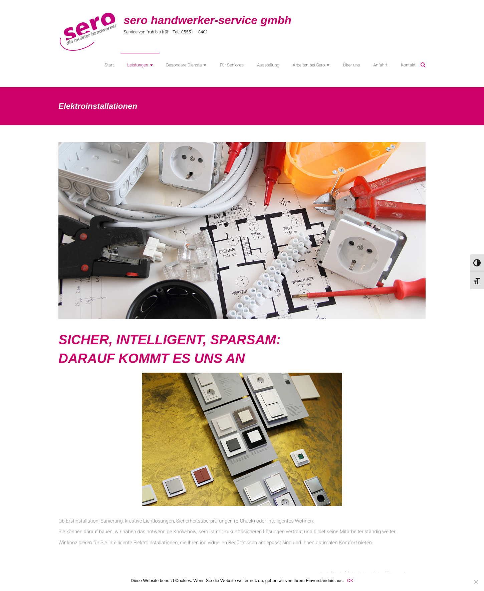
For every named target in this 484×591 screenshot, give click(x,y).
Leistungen (137, 64)
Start (109, 64)
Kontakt (408, 64)
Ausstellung (268, 64)
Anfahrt (380, 64)
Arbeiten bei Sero (309, 64)
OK (350, 580)
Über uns (351, 64)
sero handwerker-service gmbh (207, 20)
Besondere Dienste (184, 64)
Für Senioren (232, 64)
